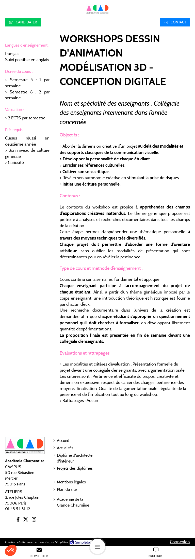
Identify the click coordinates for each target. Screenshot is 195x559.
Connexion (180, 541)
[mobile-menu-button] (97, 546)
